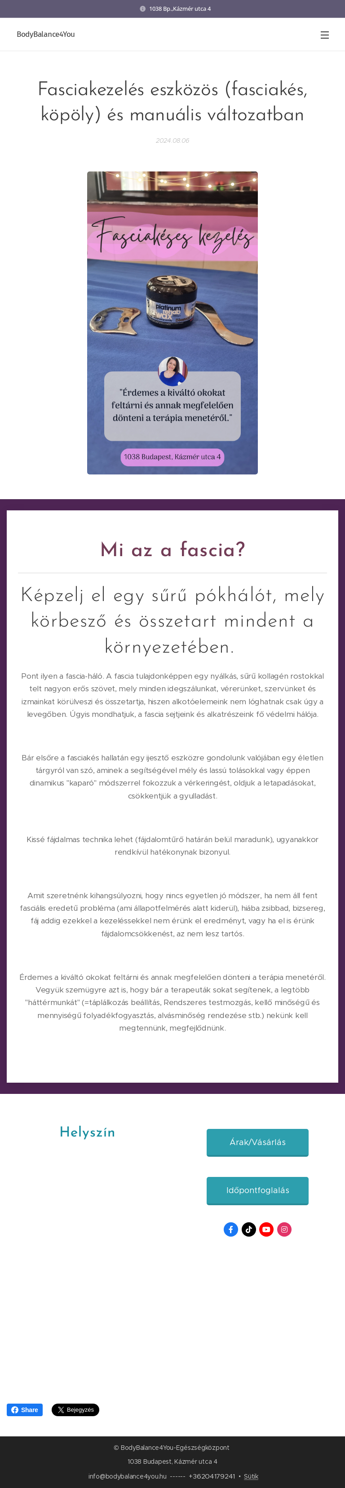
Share (24, 1409)
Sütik (251, 1476)
